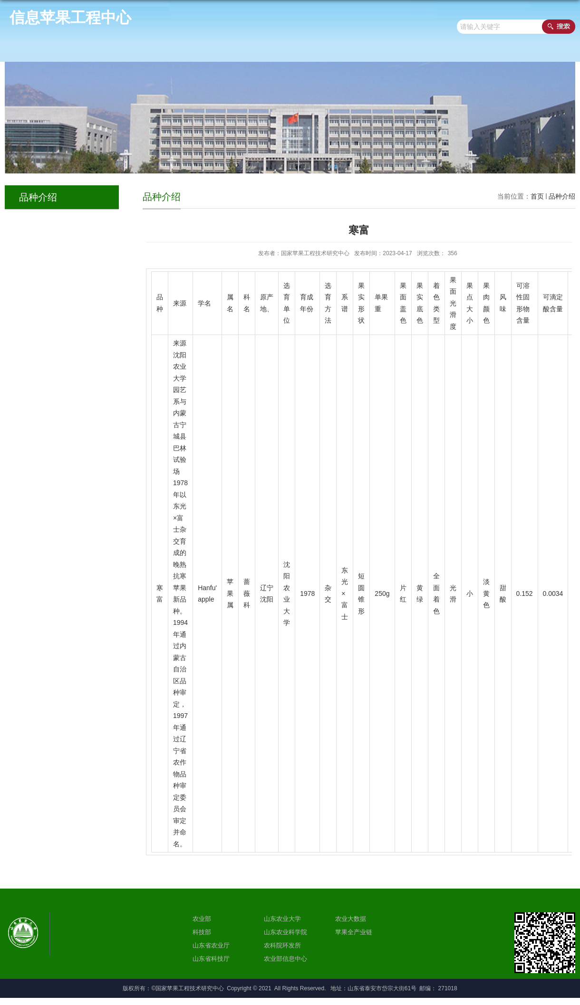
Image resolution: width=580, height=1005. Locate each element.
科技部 (202, 932)
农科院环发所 (282, 945)
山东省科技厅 (211, 958)
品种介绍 (562, 196)
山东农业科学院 (285, 932)
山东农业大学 (282, 918)
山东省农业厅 (211, 945)
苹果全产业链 (353, 932)
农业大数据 (350, 918)
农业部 (202, 918)
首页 (537, 196)
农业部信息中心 (285, 958)
